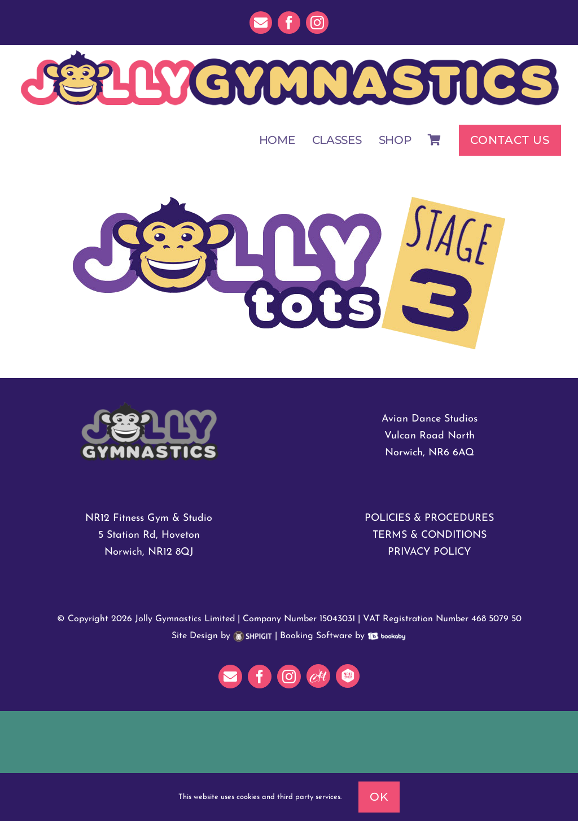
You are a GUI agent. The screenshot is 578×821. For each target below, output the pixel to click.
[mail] (260, 22)
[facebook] (289, 22)
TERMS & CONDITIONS (430, 535)
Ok (379, 797)
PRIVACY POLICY (429, 552)
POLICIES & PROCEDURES (429, 518)
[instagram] (317, 22)
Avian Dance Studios (430, 419)
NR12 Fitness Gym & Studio (148, 518)
